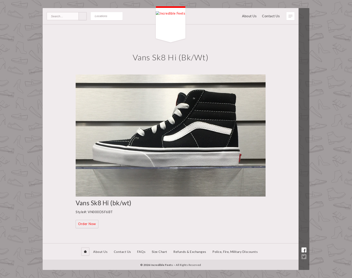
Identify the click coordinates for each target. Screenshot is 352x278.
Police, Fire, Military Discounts (235, 252)
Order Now (87, 224)
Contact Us (271, 16)
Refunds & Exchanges (189, 252)
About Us (249, 16)
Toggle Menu (290, 16)
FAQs (141, 252)
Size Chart (159, 252)
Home (85, 251)
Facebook (303, 249)
